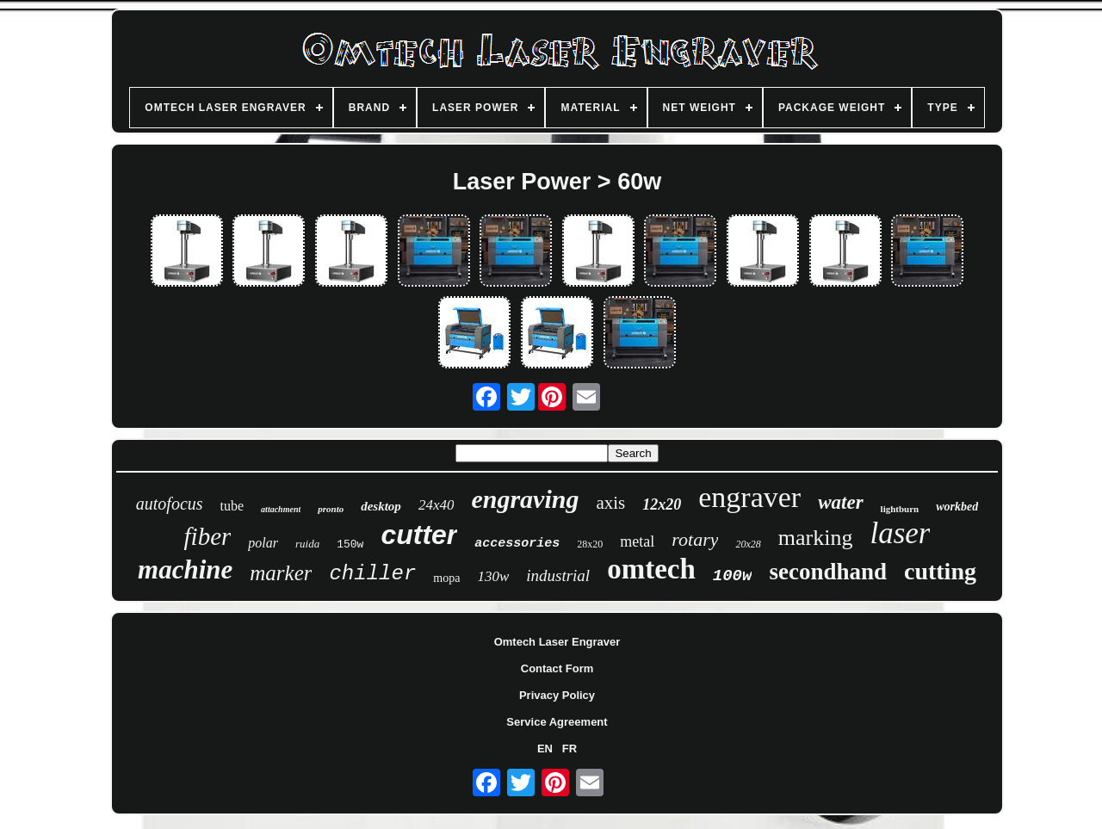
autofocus (169, 503)
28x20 (590, 544)
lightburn (900, 509)
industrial (558, 575)
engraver (749, 497)
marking (815, 537)
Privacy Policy (557, 695)
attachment (280, 509)
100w (732, 575)
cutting (940, 571)
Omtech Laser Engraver (557, 641)
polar (263, 542)
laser (900, 533)
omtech (651, 569)
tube (232, 505)
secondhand (828, 572)
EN (545, 748)
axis (610, 502)
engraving (525, 499)
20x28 (747, 544)
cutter (419, 534)
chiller (372, 573)
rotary (695, 539)
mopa (446, 578)
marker (281, 573)
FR (569, 748)
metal (637, 541)
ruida (307, 543)
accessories (517, 543)
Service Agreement (556, 721)
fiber (208, 536)
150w (350, 544)
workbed (957, 506)
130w (493, 576)
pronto (331, 509)
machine (185, 569)
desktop (381, 506)
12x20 (661, 504)
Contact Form (557, 668)
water (840, 502)
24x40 (436, 505)
